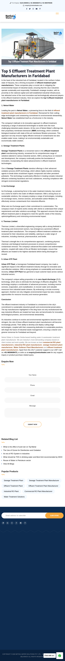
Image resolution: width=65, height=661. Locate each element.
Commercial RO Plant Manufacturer (38, 491)
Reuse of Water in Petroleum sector (17, 460)
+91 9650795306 (47, 3)
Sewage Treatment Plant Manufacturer (44, 480)
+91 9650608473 (35, 3)
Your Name (32, 375)
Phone (32, 385)
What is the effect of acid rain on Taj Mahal (19, 447)
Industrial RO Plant (11, 491)
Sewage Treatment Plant (13, 480)
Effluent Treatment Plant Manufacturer (43, 486)
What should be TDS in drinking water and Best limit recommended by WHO (32, 457)
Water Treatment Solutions (14, 497)
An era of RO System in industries (16, 454)
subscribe (54, 515)
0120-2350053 (24, 3)
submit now (32, 424)
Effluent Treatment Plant (13, 486)
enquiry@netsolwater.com (33, 5)
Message (32, 406)
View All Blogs (8, 464)
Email (32, 395)
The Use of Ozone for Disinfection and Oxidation (22, 450)
